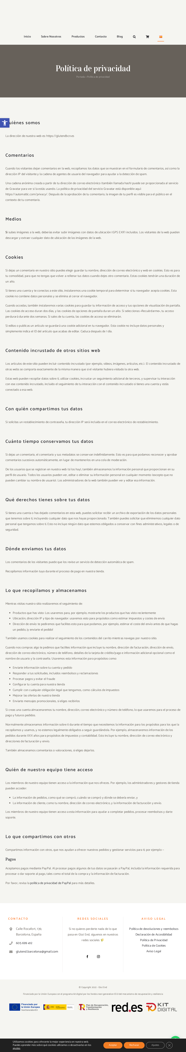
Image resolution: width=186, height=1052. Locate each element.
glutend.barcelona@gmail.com (36, 951)
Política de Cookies (154, 945)
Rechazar (134, 1045)
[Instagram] (98, 956)
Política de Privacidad (153, 940)
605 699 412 (24, 943)
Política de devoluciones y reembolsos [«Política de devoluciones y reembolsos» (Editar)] (153, 928)
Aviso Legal (153, 951)
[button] (4, 123)
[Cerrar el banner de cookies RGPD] (169, 1045)
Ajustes (155, 1045)
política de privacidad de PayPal (50, 883)
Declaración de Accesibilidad (154, 934)
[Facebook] (87, 956)
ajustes (16, 1048)
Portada (80, 77)
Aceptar (113, 1045)
